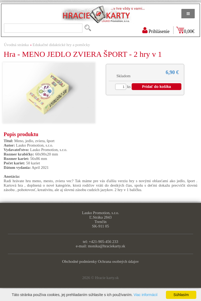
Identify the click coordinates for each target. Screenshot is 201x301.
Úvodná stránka (16, 45)
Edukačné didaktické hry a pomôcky (61, 45)
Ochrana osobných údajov (118, 261)
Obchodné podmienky (79, 261)
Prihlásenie (159, 31)
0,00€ (189, 31)
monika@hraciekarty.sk (106, 246)
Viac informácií (145, 295)
